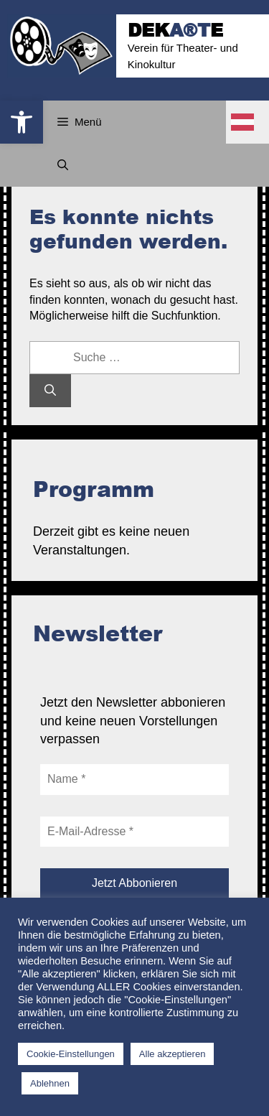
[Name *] (134, 779)
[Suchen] (50, 390)
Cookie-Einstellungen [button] (71, 1053)
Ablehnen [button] (50, 1083)
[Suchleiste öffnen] (62, 165)
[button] (21, 122)
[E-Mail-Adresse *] (134, 832)
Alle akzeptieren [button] (172, 1053)
